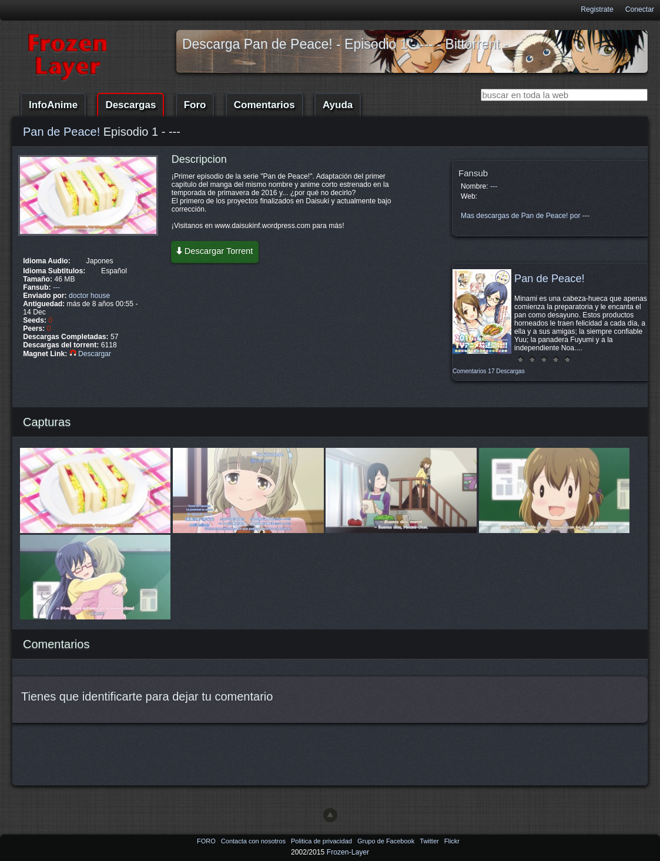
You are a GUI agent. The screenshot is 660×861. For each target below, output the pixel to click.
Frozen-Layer (348, 852)
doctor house (89, 296)
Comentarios (264, 104)
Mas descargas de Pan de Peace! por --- (525, 216)
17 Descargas (506, 371)
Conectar (639, 9)
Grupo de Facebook (386, 841)
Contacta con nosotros (254, 841)
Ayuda (338, 104)
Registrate (597, 9)
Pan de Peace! (61, 131)
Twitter (430, 841)
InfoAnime (53, 104)
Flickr (452, 841)
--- (56, 287)
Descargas (130, 104)
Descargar (90, 354)
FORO (207, 841)
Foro (195, 104)
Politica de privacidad (322, 841)
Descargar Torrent (214, 251)
